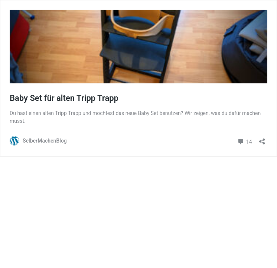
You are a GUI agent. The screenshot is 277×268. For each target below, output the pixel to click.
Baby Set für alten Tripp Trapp (64, 98)
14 (244, 141)
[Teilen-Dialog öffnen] (262, 139)
